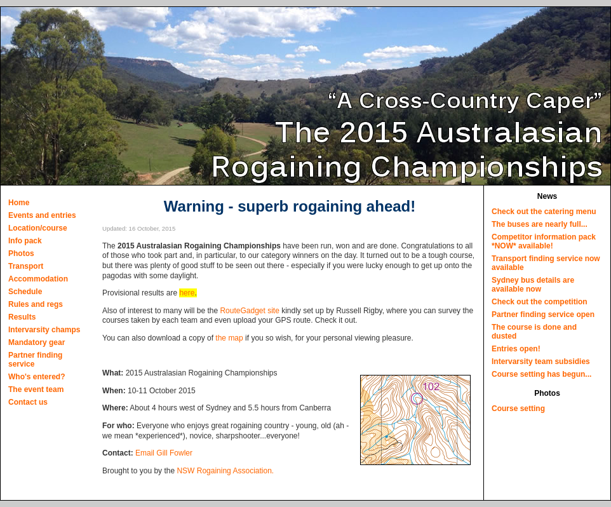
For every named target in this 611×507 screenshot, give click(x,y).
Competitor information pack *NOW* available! (544, 241)
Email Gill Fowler (163, 453)
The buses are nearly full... (540, 224)
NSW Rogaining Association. (225, 470)
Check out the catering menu (544, 211)
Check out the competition (540, 301)
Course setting (518, 408)
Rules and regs (35, 304)
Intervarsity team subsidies (541, 361)
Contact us (28, 402)
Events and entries (42, 215)
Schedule (25, 291)
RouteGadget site (249, 310)
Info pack (25, 240)
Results (22, 317)
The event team (36, 389)
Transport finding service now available (546, 263)
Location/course (37, 228)
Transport (25, 266)
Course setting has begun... (541, 374)
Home (18, 202)
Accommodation (38, 278)
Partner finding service (35, 359)
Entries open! (516, 348)
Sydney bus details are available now (533, 285)
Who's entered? (36, 376)
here (186, 292)
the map (229, 338)
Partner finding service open (543, 314)
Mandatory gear (36, 342)
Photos (21, 253)
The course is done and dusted (534, 332)
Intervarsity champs (44, 329)
